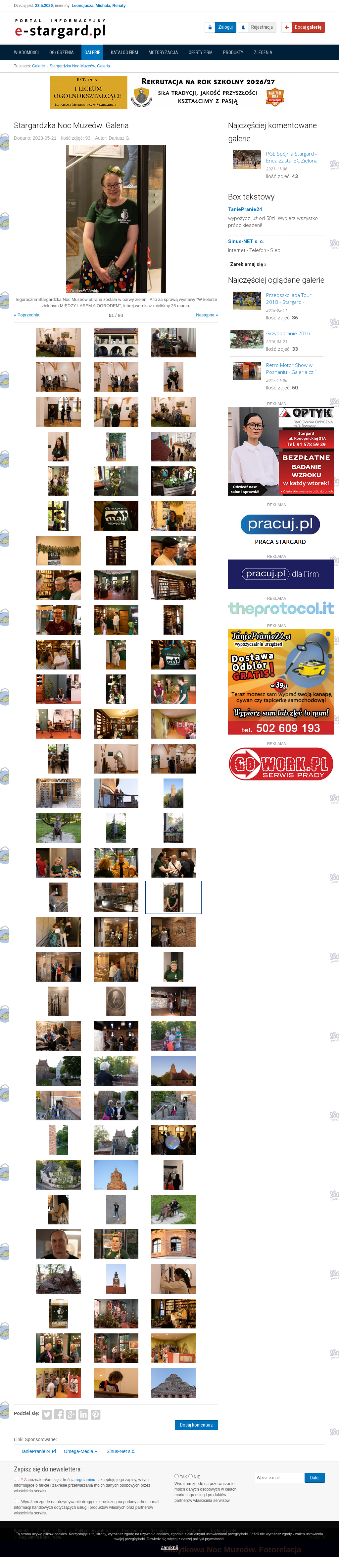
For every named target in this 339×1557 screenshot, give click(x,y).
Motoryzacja (163, 52)
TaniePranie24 (245, 209)
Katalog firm (124, 52)
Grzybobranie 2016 (288, 333)
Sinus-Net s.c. (121, 1451)
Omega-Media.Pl (81, 1451)
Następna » (207, 314)
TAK (180, 1476)
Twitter (47, 1414)
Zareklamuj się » (248, 264)
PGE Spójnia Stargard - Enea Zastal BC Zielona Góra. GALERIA (291, 157)
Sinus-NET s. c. (246, 241)
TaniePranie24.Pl (38, 1451)
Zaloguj (225, 27)
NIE (194, 1476)
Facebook (59, 1414)
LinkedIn (83, 1414)
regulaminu (85, 1479)
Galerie (92, 52)
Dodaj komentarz (196, 1425)
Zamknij (169, 1547)
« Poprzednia (26, 314)
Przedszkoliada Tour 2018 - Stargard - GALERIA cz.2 (289, 299)
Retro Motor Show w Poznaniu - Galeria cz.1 (291, 368)
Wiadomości (26, 52)
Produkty (233, 52)
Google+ (71, 1414)
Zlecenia (263, 52)
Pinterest (95, 1414)
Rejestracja (262, 27)
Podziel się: (26, 1413)
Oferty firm (201, 52)
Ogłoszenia (61, 52)
